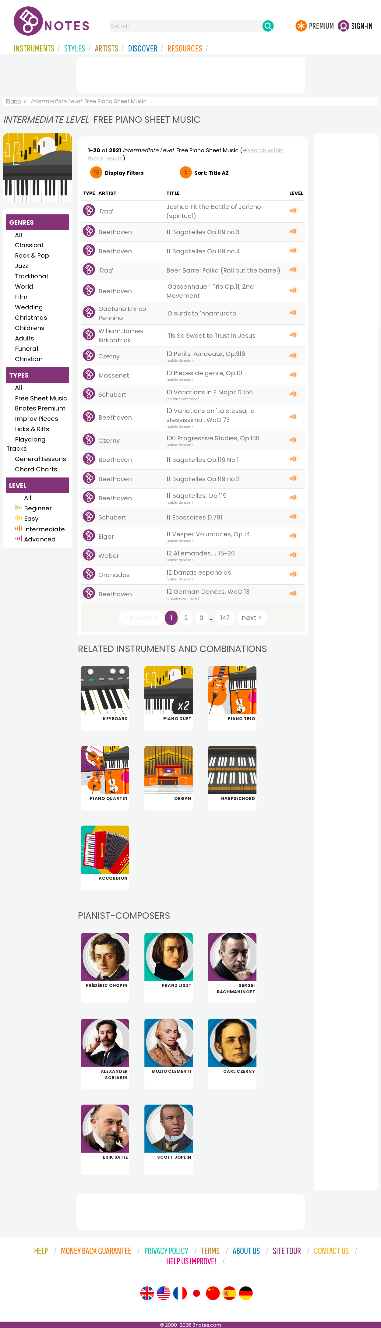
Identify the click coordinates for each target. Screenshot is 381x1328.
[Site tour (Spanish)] (229, 1293)
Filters (124, 173)
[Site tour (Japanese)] (196, 1293)
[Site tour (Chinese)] (212, 1293)
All (18, 235)
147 (225, 618)
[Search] (268, 26)
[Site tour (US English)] (163, 1293)
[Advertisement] (191, 74)
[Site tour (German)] (245, 1293)
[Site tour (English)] (147, 1293)
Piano (13, 101)
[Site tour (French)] (180, 1293)
